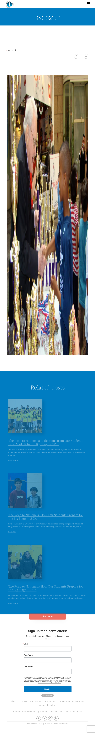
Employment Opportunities (71, 701)
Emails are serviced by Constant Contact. (49, 682)
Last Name (28, 666)
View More (47, 619)
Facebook (76, 56)
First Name (28, 655)
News (24, 701)
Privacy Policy (44, 723)
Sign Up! (47, 689)
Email (26, 644)
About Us (15, 701)
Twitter (86, 56)
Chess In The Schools (9, 4)
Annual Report (32, 723)
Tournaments (36, 701)
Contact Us (50, 701)
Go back (12, 50)
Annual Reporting (47, 705)
